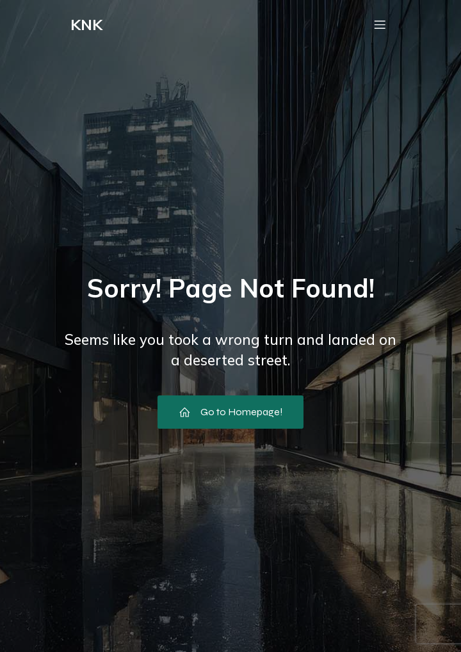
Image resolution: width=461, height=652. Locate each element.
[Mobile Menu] (380, 24)
